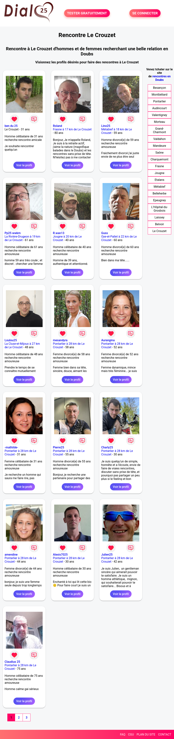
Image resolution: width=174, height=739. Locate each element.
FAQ (122, 734)
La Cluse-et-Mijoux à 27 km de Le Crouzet (22, 345)
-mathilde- (11, 447)
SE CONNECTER (145, 13)
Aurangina (108, 340)
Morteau (159, 122)
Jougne (159, 173)
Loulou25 (11, 340)
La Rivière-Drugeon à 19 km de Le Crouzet (22, 238)
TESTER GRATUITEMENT (87, 13)
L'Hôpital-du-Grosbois (159, 208)
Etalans (159, 180)
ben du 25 (11, 126)
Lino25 (105, 126)
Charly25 (107, 447)
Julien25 (107, 554)
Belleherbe (159, 193)
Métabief (159, 186)
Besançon (159, 87)
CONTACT (164, 734)
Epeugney (159, 200)
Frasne (159, 166)
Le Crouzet (159, 231)
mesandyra (60, 340)
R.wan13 (58, 233)
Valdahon (159, 139)
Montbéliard (159, 94)
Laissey (159, 217)
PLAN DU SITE (146, 734)
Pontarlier (159, 101)
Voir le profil (24, 165)
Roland (57, 126)
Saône (159, 152)
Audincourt (159, 108)
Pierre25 (58, 447)
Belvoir (159, 224)
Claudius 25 (12, 661)
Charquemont (159, 159)
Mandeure (159, 146)
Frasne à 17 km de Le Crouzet (72, 129)
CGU (131, 734)
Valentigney (159, 115)
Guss (104, 233)
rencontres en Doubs (161, 78)
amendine (11, 554)
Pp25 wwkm (13, 233)
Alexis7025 (60, 554)
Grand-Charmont (159, 130)
